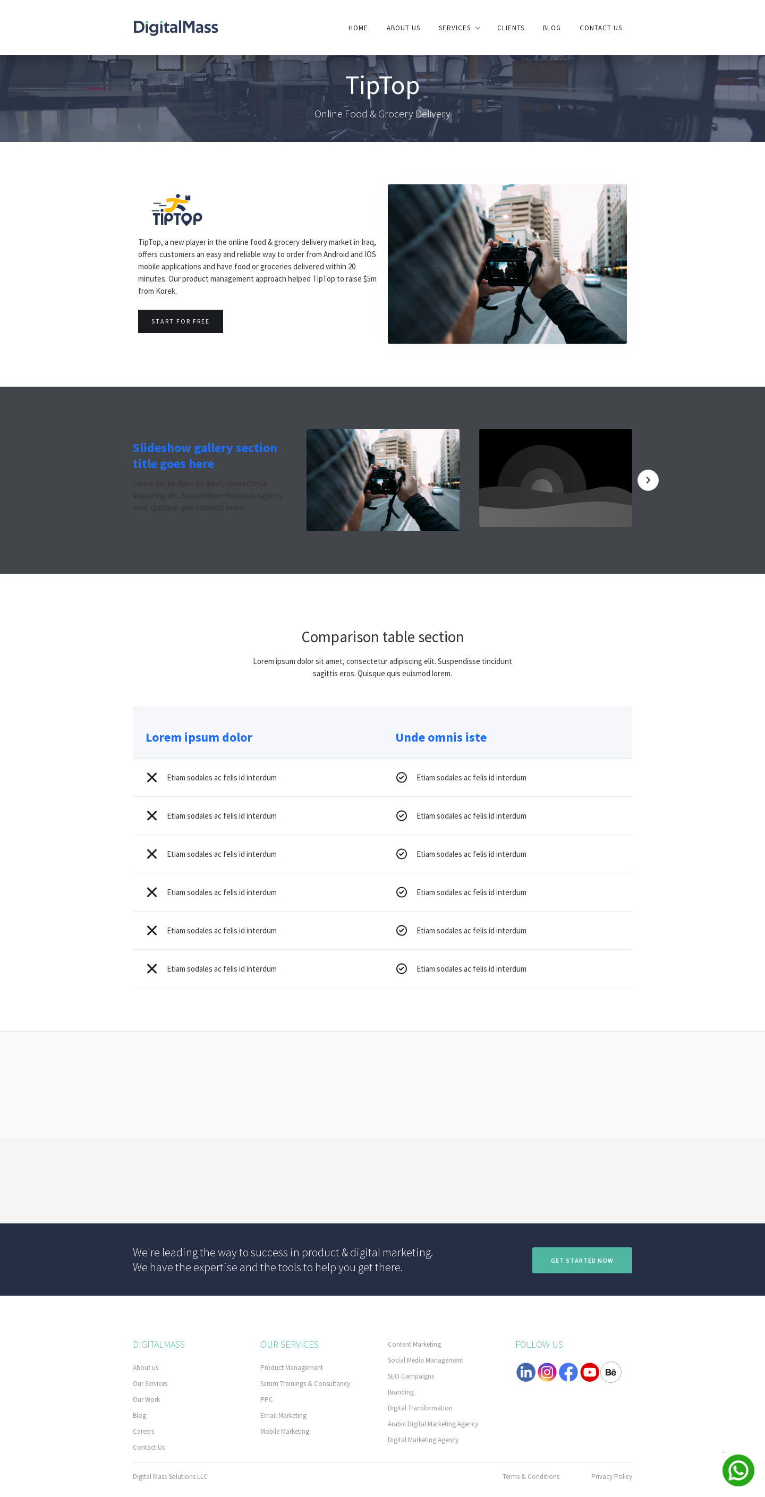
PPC (266, 1399)
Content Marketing (414, 1344)
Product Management (291, 1367)
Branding (401, 1392)
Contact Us (149, 1447)
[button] (458, 28)
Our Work (146, 1399)
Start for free (180, 321)
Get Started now (582, 1260)
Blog (552, 27)
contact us (601, 27)
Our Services (150, 1383)
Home (358, 27)
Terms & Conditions (531, 1476)
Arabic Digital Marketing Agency (433, 1423)
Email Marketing (283, 1415)
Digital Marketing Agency (423, 1439)
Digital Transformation (420, 1408)
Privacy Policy (611, 1476)
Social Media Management (425, 1360)
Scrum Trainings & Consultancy (305, 1383)
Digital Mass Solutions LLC (170, 1476)
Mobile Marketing (284, 1431)
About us (403, 27)
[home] (176, 27)
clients (510, 27)
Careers (143, 1431)
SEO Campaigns (411, 1376)
